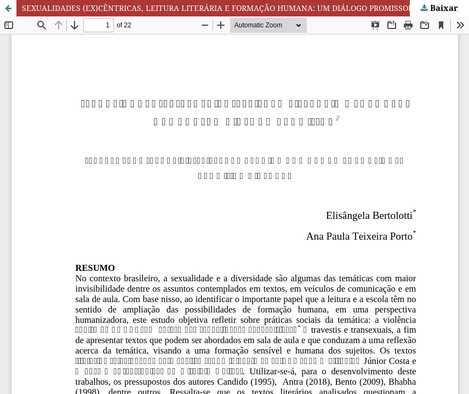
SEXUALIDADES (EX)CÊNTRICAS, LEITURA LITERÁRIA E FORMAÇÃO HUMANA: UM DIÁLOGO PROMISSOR (217, 8)
